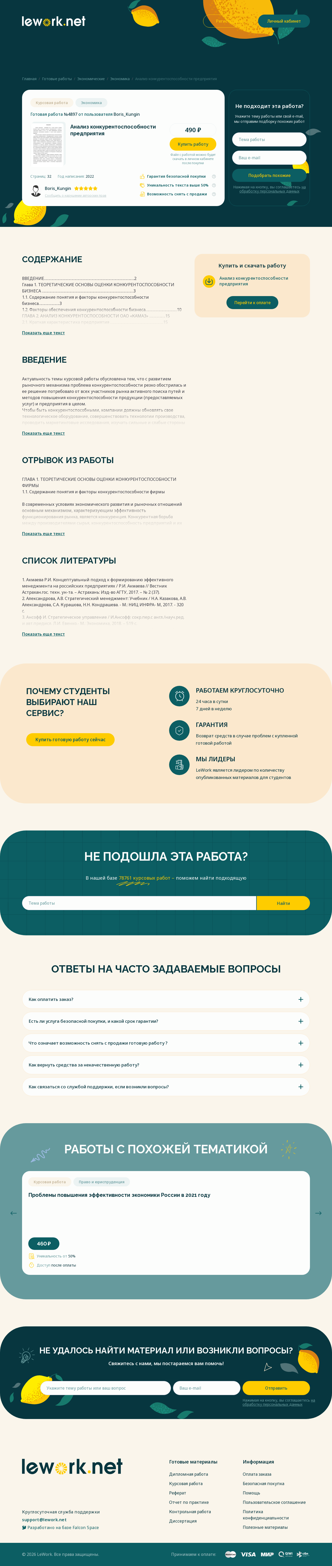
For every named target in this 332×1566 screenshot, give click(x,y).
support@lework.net (44, 1520)
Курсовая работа (186, 1483)
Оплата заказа (257, 1474)
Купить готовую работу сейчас (70, 740)
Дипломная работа (188, 1474)
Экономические (91, 78)
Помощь (251, 1493)
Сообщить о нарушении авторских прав (75, 196)
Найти (283, 903)
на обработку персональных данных (272, 189)
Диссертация (183, 1521)
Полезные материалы (265, 1527)
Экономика (120, 78)
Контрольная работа (190, 1511)
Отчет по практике (189, 1502)
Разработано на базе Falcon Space (60, 1527)
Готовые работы (57, 78)
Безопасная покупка (263, 1483)
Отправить (276, 1388)
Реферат (177, 1493)
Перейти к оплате (252, 302)
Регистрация (229, 21)
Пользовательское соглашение (274, 1502)
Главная (29, 78)
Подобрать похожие (269, 175)
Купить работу (193, 144)
